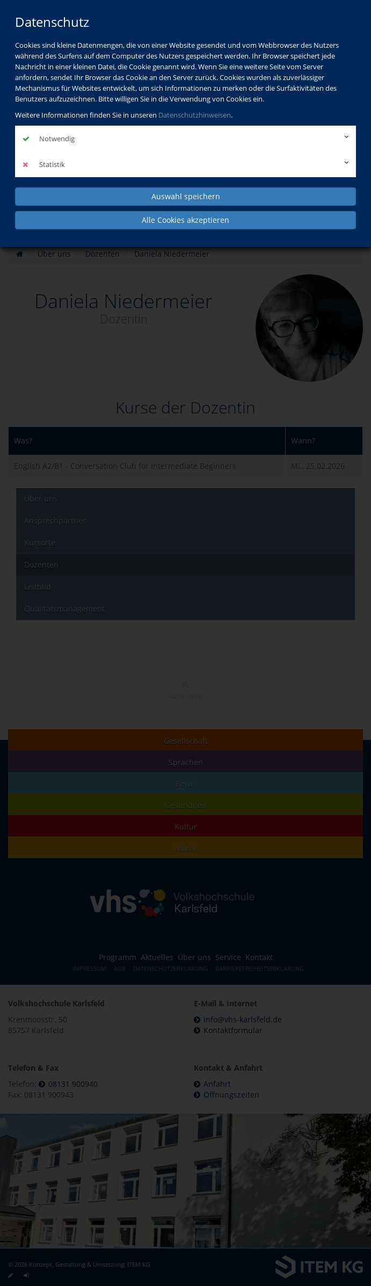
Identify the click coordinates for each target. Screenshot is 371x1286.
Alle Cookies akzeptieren (185, 220)
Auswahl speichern (185, 196)
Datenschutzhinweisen (194, 115)
